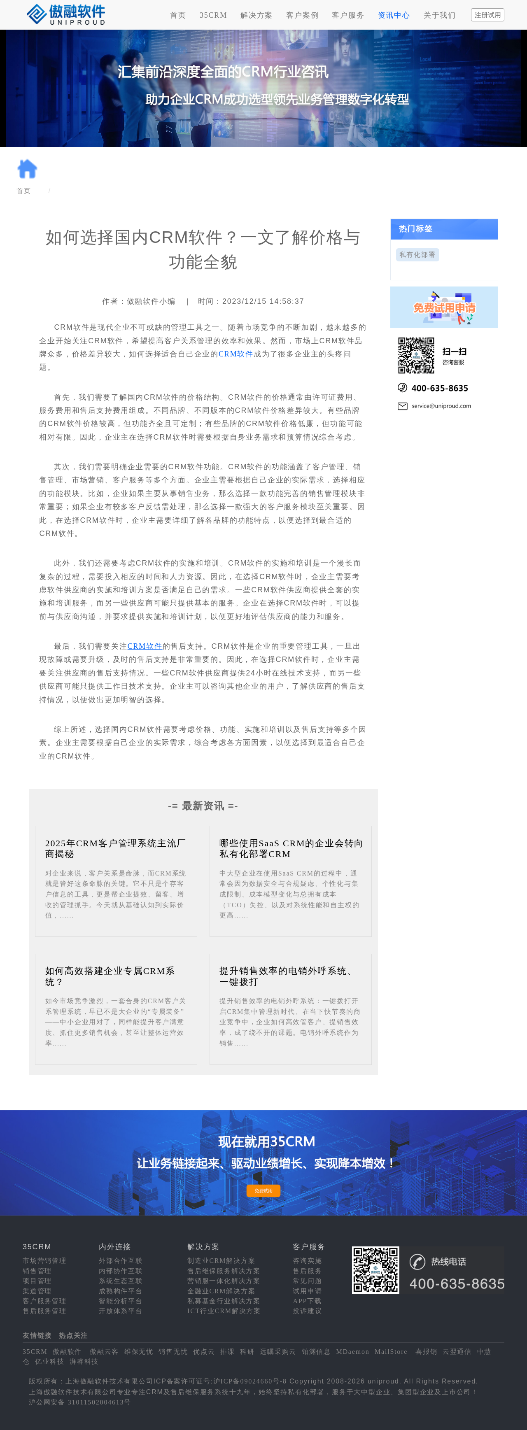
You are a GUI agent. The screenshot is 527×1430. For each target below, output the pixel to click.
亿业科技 (49, 1361)
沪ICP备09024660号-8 (250, 1381)
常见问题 (307, 1280)
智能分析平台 (121, 1300)
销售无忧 (173, 1351)
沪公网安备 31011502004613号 (80, 1402)
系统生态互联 (121, 1280)
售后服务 (307, 1270)
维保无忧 (139, 1351)
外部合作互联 (121, 1260)
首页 (178, 15)
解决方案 (256, 15)
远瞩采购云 (278, 1351)
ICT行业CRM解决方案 (224, 1310)
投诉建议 (307, 1310)
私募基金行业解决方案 (224, 1300)
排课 (227, 1351)
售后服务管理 (45, 1310)
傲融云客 (104, 1351)
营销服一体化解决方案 (224, 1280)
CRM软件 (236, 354)
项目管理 (37, 1280)
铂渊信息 (316, 1351)
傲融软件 (67, 1351)
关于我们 (440, 15)
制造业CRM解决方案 (221, 1260)
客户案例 (302, 15)
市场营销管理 (45, 1260)
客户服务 (348, 15)
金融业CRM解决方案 (221, 1291)
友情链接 (37, 1335)
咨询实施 (307, 1260)
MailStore (391, 1351)
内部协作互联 (121, 1270)
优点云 (204, 1351)
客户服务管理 (45, 1300)
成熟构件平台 (121, 1291)
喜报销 (426, 1351)
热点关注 (73, 1335)
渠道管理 (37, 1291)
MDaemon (352, 1351)
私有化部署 (417, 254)
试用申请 (307, 1291)
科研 (247, 1351)
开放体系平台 (121, 1310)
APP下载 (307, 1300)
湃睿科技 (84, 1361)
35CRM (213, 15)
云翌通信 (457, 1351)
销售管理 (37, 1270)
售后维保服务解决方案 (224, 1270)
